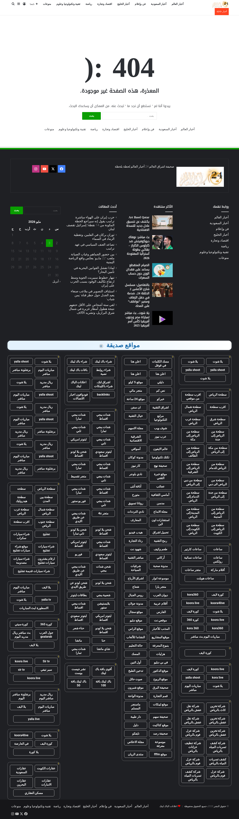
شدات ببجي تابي (79, 429)
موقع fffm (160, 754)
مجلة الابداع (160, 511)
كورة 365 (46, 624)
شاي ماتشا (103, 649)
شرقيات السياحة (136, 568)
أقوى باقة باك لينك (103, 671)
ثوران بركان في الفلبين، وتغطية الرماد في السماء (94, 237)
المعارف (136, 520)
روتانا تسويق (135, 503)
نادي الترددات (135, 511)
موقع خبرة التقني (160, 476)
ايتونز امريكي (79, 439)
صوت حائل (135, 679)
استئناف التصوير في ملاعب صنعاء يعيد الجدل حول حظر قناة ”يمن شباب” (92, 295)
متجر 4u (103, 513)
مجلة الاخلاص (135, 742)
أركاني (160, 557)
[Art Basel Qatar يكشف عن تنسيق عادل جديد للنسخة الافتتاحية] (162, 222)
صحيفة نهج (160, 465)
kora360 (192, 594)
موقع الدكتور (160, 671)
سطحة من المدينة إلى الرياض (192, 512)
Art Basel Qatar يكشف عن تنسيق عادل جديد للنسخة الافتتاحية (137, 223)
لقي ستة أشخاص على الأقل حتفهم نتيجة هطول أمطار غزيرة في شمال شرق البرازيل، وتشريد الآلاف (91, 309)
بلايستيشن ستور (103, 605)
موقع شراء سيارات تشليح (21, 548)
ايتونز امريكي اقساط (79, 544)
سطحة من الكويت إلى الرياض (193, 529)
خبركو (160, 399)
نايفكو (135, 733)
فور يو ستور (78, 501)
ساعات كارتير (192, 549)
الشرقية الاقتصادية (136, 438)
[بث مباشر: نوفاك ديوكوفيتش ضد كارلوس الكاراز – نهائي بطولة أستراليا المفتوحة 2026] (162, 242)
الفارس (160, 612)
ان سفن (136, 407)
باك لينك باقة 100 (103, 683)
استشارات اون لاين (161, 522)
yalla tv (46, 599)
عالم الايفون (160, 449)
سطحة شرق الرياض (217, 421)
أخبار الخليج (123, 4)
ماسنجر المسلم (135, 706)
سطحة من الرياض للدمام (217, 466)
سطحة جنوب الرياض (46, 523)
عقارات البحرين (21, 782)
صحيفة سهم (160, 717)
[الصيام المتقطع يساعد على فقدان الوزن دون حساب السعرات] (162, 270)
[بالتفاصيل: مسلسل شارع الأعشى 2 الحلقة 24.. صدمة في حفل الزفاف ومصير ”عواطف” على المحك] (162, 290)
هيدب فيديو (135, 532)
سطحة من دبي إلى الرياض (193, 482)
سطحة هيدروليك (21, 499)
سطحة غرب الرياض (192, 421)
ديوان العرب (160, 595)
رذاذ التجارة (136, 541)
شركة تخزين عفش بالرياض (217, 720)
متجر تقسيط (78, 476)
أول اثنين (135, 662)
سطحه (21, 488)
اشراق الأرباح (136, 578)
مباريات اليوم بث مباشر (205, 636)
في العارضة (21, 743)
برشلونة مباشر (21, 370)
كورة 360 (193, 620)
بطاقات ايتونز (78, 595)
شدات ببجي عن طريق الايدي (79, 517)
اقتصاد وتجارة (104, 4)
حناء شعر (78, 628)
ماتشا (78, 640)
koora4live (218, 603)
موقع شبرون (136, 687)
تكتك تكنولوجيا (160, 457)
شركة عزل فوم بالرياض (192, 732)
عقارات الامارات (46, 782)
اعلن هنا (136, 361)
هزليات (160, 654)
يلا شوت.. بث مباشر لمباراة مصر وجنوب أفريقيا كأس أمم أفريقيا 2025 (137, 319)
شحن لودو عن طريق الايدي (78, 585)
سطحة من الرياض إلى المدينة (217, 512)
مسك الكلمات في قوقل (160, 363)
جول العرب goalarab (46, 634)
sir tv (21, 669)
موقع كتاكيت (160, 725)
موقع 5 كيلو (135, 382)
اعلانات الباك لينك (78, 384)
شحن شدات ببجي (103, 568)
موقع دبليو (135, 620)
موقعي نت (160, 620)
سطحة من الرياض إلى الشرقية (193, 468)
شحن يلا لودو (103, 583)
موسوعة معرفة (160, 744)
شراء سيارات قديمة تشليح (34, 571)
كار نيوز (135, 465)
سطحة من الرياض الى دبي (217, 482)
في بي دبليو (160, 662)
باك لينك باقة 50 (78, 683)
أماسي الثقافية (160, 495)
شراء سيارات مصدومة (21, 560)
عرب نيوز (160, 436)
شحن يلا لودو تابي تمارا (78, 531)
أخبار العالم (178, 4)
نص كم (160, 390)
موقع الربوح (160, 679)
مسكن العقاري (34, 793)
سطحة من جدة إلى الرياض (217, 494)
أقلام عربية (160, 603)
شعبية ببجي (103, 595)
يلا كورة (33, 752)
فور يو (78, 554)
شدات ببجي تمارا (79, 416)
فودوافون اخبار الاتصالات (78, 396)
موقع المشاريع (161, 637)
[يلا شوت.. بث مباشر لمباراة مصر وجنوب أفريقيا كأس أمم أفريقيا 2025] (162, 318)
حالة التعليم (136, 645)
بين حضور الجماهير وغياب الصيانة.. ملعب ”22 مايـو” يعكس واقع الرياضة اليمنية (91, 258)
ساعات (217, 549)
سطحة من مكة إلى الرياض (217, 449)
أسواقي (135, 449)
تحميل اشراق (161, 532)
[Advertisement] (119, 27)
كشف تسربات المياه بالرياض (217, 761)
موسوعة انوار (160, 578)
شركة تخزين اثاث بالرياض (217, 708)
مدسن (160, 503)
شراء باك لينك (103, 361)
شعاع (135, 587)
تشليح (46, 534)
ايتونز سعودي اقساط (103, 453)
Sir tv (46, 661)
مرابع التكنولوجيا (160, 418)
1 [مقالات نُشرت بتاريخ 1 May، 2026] (12, 235)
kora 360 (193, 628)
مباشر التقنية (136, 557)
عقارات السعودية (21, 770)
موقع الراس (135, 629)
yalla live (34, 719)
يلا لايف (46, 587)
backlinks (103, 394)
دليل (135, 725)
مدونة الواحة (135, 696)
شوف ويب (160, 428)
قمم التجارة (160, 696)
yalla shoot (217, 370)
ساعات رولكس (217, 559)
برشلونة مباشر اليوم (21, 696)
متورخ (135, 495)
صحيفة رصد (160, 733)
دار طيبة (136, 717)
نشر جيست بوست (79, 671)
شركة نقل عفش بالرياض (192, 708)
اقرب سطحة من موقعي (193, 396)
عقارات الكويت (46, 768)
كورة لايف (218, 594)
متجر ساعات (193, 570)
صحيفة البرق (160, 687)
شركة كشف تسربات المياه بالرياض (217, 747)
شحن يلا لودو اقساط (78, 453)
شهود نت (135, 549)
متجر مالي (135, 390)
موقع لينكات (160, 704)
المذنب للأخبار (160, 629)
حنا (103, 640)
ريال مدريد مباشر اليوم (46, 696)
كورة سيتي (21, 624)
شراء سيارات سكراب (21, 536)
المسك (135, 654)
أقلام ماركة (218, 570)
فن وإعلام (140, 4)
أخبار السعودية (159, 4)
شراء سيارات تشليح (46, 548)
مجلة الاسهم (135, 428)
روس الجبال (135, 595)
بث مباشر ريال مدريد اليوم (21, 634)
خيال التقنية (135, 416)
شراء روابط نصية (103, 372)
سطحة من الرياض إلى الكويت (217, 529)
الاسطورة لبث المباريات (34, 608)
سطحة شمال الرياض (193, 409)
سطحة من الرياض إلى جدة (217, 435)
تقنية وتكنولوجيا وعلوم (68, 4)
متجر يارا (160, 587)
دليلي (160, 382)
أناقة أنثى (135, 486)
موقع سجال (135, 612)
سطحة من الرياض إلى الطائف (193, 451)
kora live (217, 677)
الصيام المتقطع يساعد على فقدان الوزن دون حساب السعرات (137, 271)
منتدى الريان (135, 754)
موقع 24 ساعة (136, 399)
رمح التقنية (160, 541)
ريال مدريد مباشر (46, 384)
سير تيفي (46, 669)
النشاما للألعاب (135, 637)
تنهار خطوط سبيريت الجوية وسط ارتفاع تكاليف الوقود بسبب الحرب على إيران (92, 281)
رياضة (89, 4)
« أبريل (56, 281)
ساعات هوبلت (205, 578)
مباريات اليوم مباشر (193, 688)
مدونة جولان (135, 603)
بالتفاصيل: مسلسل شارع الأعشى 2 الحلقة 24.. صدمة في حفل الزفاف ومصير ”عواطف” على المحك (137, 295)
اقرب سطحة (218, 407)
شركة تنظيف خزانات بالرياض (193, 747)
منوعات (47, 4)
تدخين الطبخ (135, 671)
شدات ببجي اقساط (103, 416)
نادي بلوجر (135, 474)
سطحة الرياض (217, 394)
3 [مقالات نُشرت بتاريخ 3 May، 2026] (49, 243)
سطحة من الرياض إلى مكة (193, 435)
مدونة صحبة (160, 566)
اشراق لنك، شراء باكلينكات (103, 384)
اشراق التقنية (160, 407)
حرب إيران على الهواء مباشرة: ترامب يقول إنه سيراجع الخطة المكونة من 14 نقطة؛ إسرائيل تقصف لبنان (90, 223)
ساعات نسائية (192, 557)
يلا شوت (218, 361)
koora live (192, 603)
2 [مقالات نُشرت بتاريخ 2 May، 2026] (57, 243)
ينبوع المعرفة (160, 645)
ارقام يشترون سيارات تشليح (46, 560)
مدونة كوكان (135, 457)
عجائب (160, 486)
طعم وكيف (160, 549)
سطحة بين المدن (46, 499)
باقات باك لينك (78, 370)
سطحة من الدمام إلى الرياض (192, 496)
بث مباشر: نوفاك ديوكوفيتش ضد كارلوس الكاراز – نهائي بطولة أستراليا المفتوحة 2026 (138, 247)
